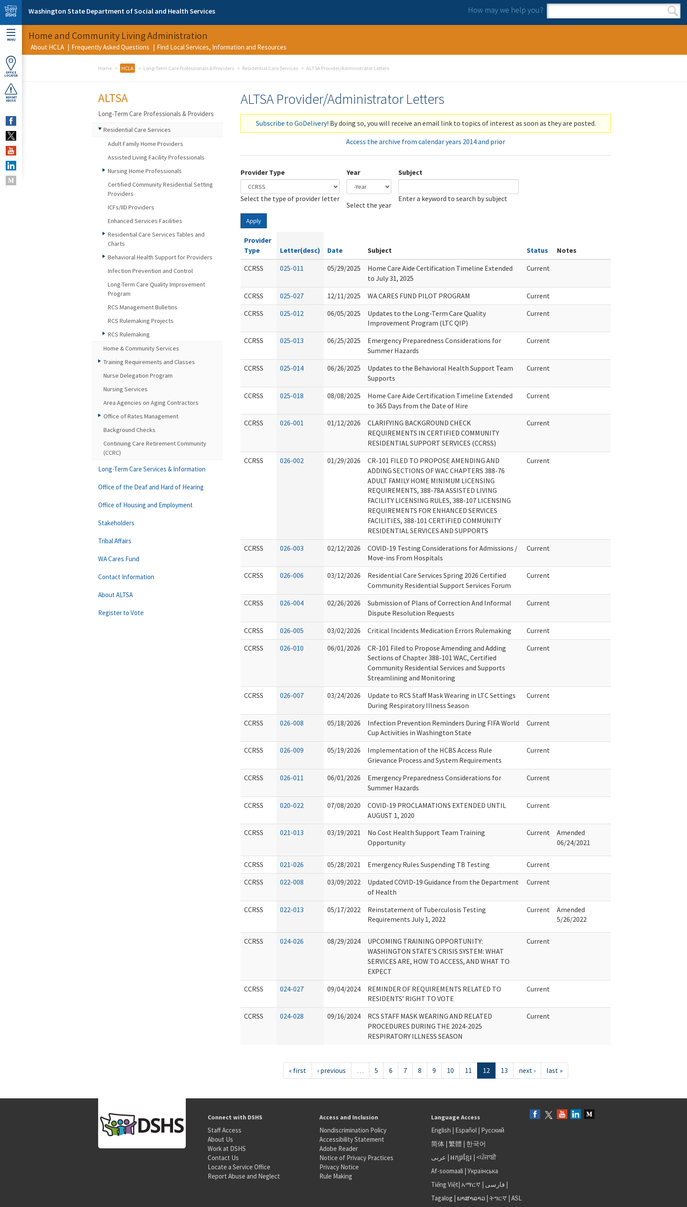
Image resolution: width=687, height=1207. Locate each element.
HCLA (127, 68)
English (441, 1130)
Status (537, 250)
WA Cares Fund (118, 559)
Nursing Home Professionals (145, 171)
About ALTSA (115, 595)
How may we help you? (505, 9)
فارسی (494, 1184)
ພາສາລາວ (471, 1198)
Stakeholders (116, 523)
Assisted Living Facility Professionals (156, 157)
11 (468, 1070)
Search (672, 11)
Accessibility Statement (351, 1139)
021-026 (292, 864)
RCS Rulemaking (129, 334)
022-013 (292, 909)
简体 (437, 1144)
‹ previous (331, 1070)
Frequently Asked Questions (110, 47)
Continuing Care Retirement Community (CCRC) (154, 448)
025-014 (292, 368)
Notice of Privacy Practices (356, 1158)
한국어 (476, 1144)
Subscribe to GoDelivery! (292, 123)
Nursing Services (125, 389)
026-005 (292, 630)
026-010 (292, 648)
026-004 (292, 602)
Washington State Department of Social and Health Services (121, 11)
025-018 (292, 395)
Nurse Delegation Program (138, 375)
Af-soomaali (447, 1171)
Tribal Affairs (114, 541)
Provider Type (263, 172)
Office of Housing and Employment (145, 505)
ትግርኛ (498, 1198)
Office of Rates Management (140, 416)
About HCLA (47, 47)
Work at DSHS (227, 1148)
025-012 (292, 313)
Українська (482, 1171)
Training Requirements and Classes (149, 362)
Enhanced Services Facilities (145, 221)
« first (297, 1070)
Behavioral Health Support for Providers (160, 257)
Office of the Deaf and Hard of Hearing (151, 487)
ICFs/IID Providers (131, 207)
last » (554, 1070)
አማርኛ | (472, 1184)
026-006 (292, 575)
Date (335, 250)
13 (504, 1070)
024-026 (292, 941)
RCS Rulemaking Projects (141, 321)
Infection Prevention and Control (150, 271)
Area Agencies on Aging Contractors (150, 403)
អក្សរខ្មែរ (461, 1157)
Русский (492, 1130)
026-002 (292, 460)
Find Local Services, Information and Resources (222, 47)
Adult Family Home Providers (145, 144)
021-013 (292, 832)
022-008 (292, 882)
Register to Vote (121, 613)
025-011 (292, 268)
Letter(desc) (300, 250)
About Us (220, 1139)
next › (527, 1070)
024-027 (292, 988)
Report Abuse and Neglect (244, 1176)
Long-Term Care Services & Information (151, 469)
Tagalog (442, 1198)
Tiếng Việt (444, 1184)
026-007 (292, 695)
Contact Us (223, 1158)
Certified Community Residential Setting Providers (160, 189)
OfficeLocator (11, 66)
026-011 (292, 777)
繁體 (456, 1144)
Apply (253, 221)
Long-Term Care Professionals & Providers (188, 68)
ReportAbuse (11, 92)
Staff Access (224, 1130)
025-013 (292, 340)
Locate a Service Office (239, 1167)
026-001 (292, 422)
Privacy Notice (339, 1167)
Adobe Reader (338, 1148)
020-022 (292, 805)
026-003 (292, 548)
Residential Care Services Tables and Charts (156, 239)
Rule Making (335, 1176)
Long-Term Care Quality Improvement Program (156, 288)
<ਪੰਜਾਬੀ (486, 1157)
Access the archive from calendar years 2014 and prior (425, 141)
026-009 (292, 750)
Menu (11, 35)
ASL (516, 1198)
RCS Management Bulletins (142, 307)
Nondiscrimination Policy (352, 1130)
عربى (438, 1157)
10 (450, 1070)
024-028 (292, 1016)
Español (466, 1130)
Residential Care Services (270, 68)
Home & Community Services (141, 348)
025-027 (292, 295)
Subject (410, 172)
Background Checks (129, 430)
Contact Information (126, 577)
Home (105, 68)
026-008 (292, 723)
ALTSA (113, 97)
